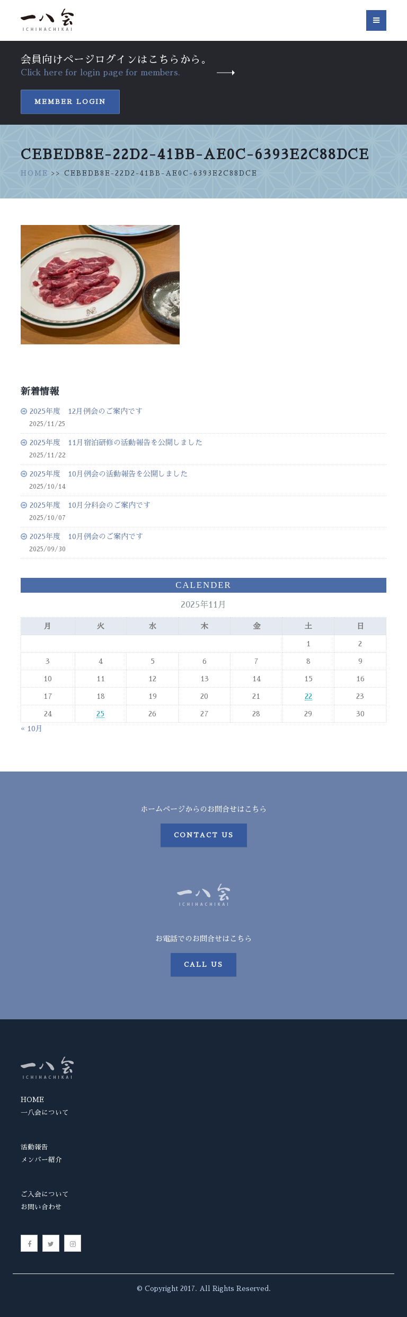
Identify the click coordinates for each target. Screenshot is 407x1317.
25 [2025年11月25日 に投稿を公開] (100, 713)
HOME (34, 173)
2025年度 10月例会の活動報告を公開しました (109, 474)
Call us (203, 964)
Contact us (204, 835)
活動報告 (34, 1146)
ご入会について (45, 1194)
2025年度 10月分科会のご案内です (90, 505)
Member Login (70, 102)
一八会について (45, 1112)
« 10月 (32, 728)
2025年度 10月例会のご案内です (86, 536)
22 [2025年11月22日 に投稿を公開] (308, 696)
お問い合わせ (41, 1206)
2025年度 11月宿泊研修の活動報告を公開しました (116, 442)
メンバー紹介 (41, 1159)
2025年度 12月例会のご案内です (86, 411)
